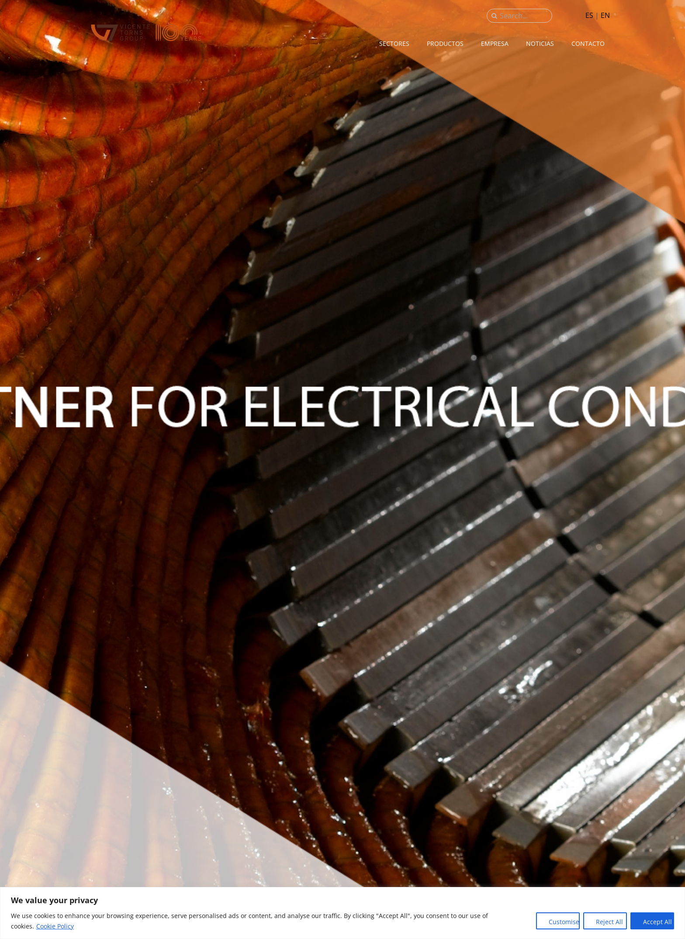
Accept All (657, 922)
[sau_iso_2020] (145, 26)
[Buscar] (494, 15)
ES (589, 15)
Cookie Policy (55, 926)
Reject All (609, 922)
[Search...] (519, 15)
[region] (342, 913)
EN (605, 15)
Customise (564, 922)
